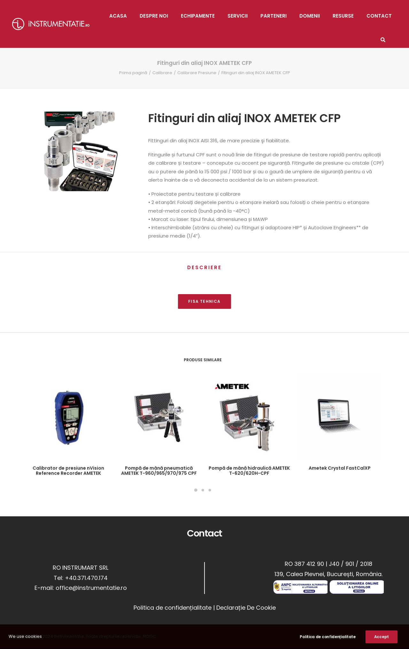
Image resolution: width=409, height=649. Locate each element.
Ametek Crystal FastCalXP (340, 468)
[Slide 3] (209, 490)
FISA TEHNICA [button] (204, 301)
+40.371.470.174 (86, 578)
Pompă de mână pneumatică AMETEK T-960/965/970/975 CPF (159, 471)
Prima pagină (133, 73)
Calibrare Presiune (196, 73)
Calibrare (162, 73)
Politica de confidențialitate (173, 608)
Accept (381, 638)
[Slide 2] (202, 490)
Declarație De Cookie (246, 608)
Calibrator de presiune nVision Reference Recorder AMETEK (68, 471)
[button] (68, 417)
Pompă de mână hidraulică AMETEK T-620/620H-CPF (249, 471)
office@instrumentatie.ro (91, 588)
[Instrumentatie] (51, 24)
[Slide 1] (195, 490)
